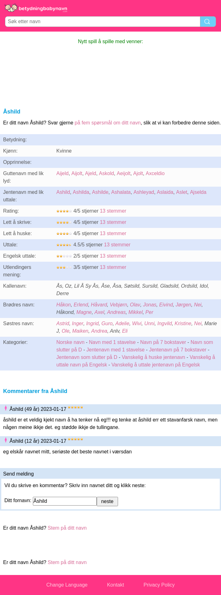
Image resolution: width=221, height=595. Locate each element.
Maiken (80, 331)
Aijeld (62, 173)
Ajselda (198, 192)
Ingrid (92, 323)
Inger (77, 323)
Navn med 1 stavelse (112, 342)
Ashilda (81, 192)
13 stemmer (113, 211)
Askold (106, 173)
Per (149, 312)
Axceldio (155, 173)
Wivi (136, 323)
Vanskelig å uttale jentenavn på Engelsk (155, 364)
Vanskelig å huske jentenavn (153, 357)
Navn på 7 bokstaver (163, 342)
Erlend (81, 304)
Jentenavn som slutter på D (86, 357)
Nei (198, 304)
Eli (125, 331)
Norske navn (70, 342)
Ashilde (100, 192)
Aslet (181, 192)
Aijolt (76, 173)
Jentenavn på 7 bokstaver (177, 349)
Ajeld (90, 173)
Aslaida (165, 192)
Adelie (122, 323)
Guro (107, 323)
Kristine (183, 323)
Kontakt (115, 584)
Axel (99, 312)
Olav (135, 304)
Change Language (67, 584)
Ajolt (138, 173)
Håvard (99, 304)
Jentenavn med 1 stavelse (115, 349)
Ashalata (121, 192)
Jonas (150, 304)
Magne (84, 312)
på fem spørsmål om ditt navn (108, 122)
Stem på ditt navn (67, 528)
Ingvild (164, 323)
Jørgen (183, 304)
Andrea (99, 331)
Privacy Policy (159, 584)
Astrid (62, 323)
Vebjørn (118, 304)
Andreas (116, 312)
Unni (149, 323)
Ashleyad (143, 192)
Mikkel (135, 312)
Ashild (63, 192)
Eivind (166, 304)
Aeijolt (124, 173)
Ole (65, 331)
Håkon (63, 304)
